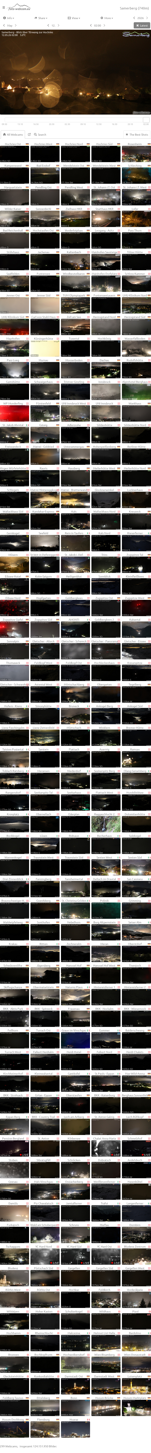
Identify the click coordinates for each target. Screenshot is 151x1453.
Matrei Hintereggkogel (45, 498)
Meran (106, 952)
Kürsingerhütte (45, 347)
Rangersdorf (14, 801)
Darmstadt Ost (75, 1384)
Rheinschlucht (45, 1341)
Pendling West (75, 195)
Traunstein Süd (75, 866)
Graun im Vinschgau (75, 1038)
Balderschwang (136, 1038)
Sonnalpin (14, 649)
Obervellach (45, 822)
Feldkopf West (45, 671)
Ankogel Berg (106, 714)
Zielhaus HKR (75, 217)
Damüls (14, 1211)
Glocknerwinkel (106, 498)
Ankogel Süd (136, 714)
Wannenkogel (14, 866)
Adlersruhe (75, 433)
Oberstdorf (136, 952)
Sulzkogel (136, 844)
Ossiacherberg (75, 1190)
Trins (106, 563)
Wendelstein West (106, 174)
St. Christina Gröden (75, 909)
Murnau (45, 368)
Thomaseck (14, 671)
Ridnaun (75, 844)
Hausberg (75, 476)
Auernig (106, 757)
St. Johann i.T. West (136, 195)
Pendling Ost (45, 195)
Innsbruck (106, 390)
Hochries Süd (106, 152)
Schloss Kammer (136, 282)
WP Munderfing (14, 412)
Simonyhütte (45, 714)
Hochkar (75, 1298)
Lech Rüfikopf (136, 1125)
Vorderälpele (136, 1298)
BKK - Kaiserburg (106, 1103)
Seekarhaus (75, 801)
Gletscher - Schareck (75, 649)
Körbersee (75, 1147)
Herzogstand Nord (106, 325)
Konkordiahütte (45, 1384)
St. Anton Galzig (106, 1125)
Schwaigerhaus (45, 390)
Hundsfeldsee (136, 801)
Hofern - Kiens (14, 714)
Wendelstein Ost (75, 174)
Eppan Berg (14, 1125)
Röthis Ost (45, 1298)
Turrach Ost (45, 1038)
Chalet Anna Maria (106, 1147)
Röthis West (14, 1298)
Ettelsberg (45, 1406)
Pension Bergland (14, 1147)
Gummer (106, 1038)
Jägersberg (45, 974)
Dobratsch (106, 1168)
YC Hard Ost (106, 1255)
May (9, 25)
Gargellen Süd (106, 1276)
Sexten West (106, 866)
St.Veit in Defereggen (45, 563)
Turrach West (14, 1060)
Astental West (45, 693)
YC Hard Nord (45, 1255)
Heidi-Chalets (136, 1060)
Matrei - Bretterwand (75, 498)
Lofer (136, 217)
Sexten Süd (136, 866)
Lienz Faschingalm (14, 736)
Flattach (75, 757)
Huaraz (75, 1428)
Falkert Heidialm (45, 1060)
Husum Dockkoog (14, 1428)
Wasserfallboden (136, 347)
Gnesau (14, 1190)
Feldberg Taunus (14, 1406)
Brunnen (14, 1363)
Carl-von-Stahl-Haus (45, 325)
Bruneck (75, 714)
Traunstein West (45, 866)
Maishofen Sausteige (106, 260)
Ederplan (75, 822)
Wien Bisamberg (106, 1363)
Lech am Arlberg (75, 1125)
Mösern (14, 563)
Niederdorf (75, 779)
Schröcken (75, 1168)
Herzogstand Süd (136, 325)
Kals (75, 520)
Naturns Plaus (75, 995)
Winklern (106, 736)
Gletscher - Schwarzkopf (14, 693)
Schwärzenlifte (14, 974)
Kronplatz (14, 822)
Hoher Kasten (45, 1320)
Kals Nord (106, 541)
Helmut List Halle (106, 1341)
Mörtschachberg (75, 693)
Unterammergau (75, 455)
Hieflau (106, 1233)
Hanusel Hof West (106, 974)
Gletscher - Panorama (106, 649)
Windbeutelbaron (75, 282)
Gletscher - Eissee (136, 649)
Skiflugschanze (14, 995)
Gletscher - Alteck (45, 649)
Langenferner (136, 1211)
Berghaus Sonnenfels (136, 1103)
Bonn (75, 1406)
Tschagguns (14, 1255)
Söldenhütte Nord (136, 433)
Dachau (106, 368)
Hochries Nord (75, 152)
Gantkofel (75, 1082)
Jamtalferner (75, 1211)
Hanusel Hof (75, 974)
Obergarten (106, 693)
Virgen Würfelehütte (14, 476)
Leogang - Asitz (106, 239)
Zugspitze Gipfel (14, 628)
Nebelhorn (75, 930)
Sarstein (45, 757)
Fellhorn (14, 1038)
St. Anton (45, 1147)
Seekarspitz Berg (106, 779)
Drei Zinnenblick (14, 887)
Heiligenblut (75, 584)
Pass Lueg (14, 368)
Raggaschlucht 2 (106, 822)
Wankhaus (136, 412)
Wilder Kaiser (14, 217)
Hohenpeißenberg (106, 455)
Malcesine (75, 1341)
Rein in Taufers (75, 541)
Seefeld (45, 541)
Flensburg (45, 1428)
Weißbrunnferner (106, 1190)
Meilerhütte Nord (136, 476)
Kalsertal (136, 628)
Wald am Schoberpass (45, 1233)
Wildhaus (106, 1320)
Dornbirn (136, 1233)
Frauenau (75, 1017)
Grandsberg (45, 909)
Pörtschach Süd (45, 1276)
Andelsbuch (136, 1168)
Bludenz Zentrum (136, 1255)
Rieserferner (136, 541)
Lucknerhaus (136, 498)
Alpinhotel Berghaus (136, 390)
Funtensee (45, 282)
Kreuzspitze (136, 671)
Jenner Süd (45, 303)
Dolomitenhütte (136, 822)
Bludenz (14, 1276)
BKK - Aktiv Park (14, 1017)
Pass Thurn (136, 239)
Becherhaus (106, 844)
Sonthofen (45, 930)
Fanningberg (45, 887)
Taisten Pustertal (14, 757)
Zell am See (75, 325)
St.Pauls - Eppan (106, 1082)
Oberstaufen (75, 1103)
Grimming (136, 909)
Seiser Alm (136, 930)
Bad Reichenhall (14, 239)
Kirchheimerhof (14, 1082)
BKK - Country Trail (45, 1125)
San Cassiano (136, 887)
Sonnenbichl (45, 217)
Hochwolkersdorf (75, 1363)
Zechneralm (75, 952)
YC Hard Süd (75, 1255)
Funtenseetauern (106, 303)
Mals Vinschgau (45, 1190)
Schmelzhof (136, 1147)
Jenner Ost (14, 303)
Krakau (14, 952)
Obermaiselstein (45, 995)
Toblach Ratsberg (14, 779)
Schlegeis (14, 498)
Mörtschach (75, 736)
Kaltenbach (75, 260)
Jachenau (45, 260)
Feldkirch (106, 1298)
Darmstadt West (106, 1384)
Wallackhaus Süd (14, 520)
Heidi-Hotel (75, 1060)
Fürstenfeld (45, 412)
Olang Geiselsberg (136, 779)
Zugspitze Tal (136, 563)
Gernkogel (14, 541)
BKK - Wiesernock (136, 1017)
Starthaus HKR (106, 217)
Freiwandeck (14, 455)
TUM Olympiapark (75, 303)
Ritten (45, 952)
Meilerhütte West (106, 476)
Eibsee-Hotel (14, 584)
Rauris (45, 476)
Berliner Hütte (136, 455)
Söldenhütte (106, 433)
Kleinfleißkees (136, 584)
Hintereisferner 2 (136, 995)
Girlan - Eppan (45, 1103)
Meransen (45, 779)
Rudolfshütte (136, 368)
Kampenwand (14, 174)
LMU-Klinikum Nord (136, 303)
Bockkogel (14, 844)
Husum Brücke (106, 1406)
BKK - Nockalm (106, 1017)
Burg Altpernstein (106, 930)
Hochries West (45, 152)
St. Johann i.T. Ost (106, 195)
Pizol (136, 1320)
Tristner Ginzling (75, 390)
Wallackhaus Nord (106, 520)
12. (53, 25)
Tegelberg (136, 693)
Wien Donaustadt (136, 1363)
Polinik (106, 909)
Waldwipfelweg (14, 930)
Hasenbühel (136, 1190)
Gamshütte (14, 390)
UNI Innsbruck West (75, 412)
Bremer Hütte (136, 736)
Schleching (136, 174)
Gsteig (45, 433)
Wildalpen (14, 1320)
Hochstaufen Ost (45, 239)
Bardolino (136, 1341)
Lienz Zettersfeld (45, 736)
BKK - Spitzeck (45, 1017)
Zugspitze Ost (106, 606)
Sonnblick (106, 584)
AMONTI (75, 628)
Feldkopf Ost (75, 671)
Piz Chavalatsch (45, 1211)
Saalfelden (14, 282)
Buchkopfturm (45, 1363)
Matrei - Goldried (45, 455)
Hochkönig (106, 347)
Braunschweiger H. (14, 909)
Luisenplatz (136, 1384)
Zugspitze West (136, 606)
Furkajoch (14, 1233)
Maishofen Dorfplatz (106, 282)
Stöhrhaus (14, 260)
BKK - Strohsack (14, 1103)
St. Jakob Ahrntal (14, 433)
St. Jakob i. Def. (75, 563)
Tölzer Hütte (136, 260)
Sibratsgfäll (45, 1168)
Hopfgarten (45, 606)
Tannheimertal (75, 887)
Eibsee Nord (14, 606)
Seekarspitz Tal (45, 801)
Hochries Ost (14, 152)
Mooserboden (75, 368)
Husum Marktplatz (136, 1406)
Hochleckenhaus (106, 671)
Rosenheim (136, 152)
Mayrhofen (14, 347)
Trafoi (106, 1211)
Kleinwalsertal (45, 1082)
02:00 (97, 25)
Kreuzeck (136, 520)
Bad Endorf (45, 174)
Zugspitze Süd (45, 628)
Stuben (14, 1168)
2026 (140, 18)
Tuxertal (75, 347)
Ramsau (136, 757)
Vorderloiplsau (75, 239)
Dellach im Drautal (106, 887)
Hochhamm (14, 1341)
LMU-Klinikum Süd (14, 325)
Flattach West (106, 801)
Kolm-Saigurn (45, 584)
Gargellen (75, 1276)
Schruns (75, 1233)
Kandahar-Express (45, 520)
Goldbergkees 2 (106, 628)
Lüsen (45, 844)
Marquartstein (14, 195)
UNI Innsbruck (106, 412)
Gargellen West (136, 1276)
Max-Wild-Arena (136, 1082)
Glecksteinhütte (14, 1384)
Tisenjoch (136, 974)
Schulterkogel (75, 1320)
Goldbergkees (75, 606)
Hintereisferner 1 (106, 995)
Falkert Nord (106, 1060)
